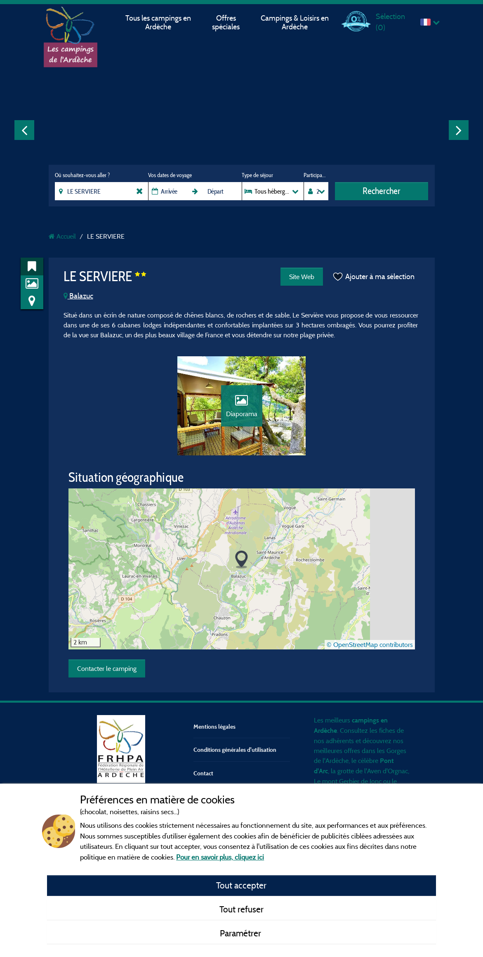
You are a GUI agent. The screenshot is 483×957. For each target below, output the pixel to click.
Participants (316, 175)
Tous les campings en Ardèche (158, 22)
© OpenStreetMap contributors (370, 644)
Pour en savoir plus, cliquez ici (220, 857)
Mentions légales (214, 726)
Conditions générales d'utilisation (234, 749)
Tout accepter (241, 885)
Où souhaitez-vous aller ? (82, 175)
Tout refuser (241, 909)
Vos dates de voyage (170, 175)
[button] (241, 559)
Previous (24, 130)
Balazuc (78, 296)
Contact (203, 773)
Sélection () (390, 22)
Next (459, 130)
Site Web (301, 276)
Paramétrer (241, 933)
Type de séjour (257, 175)
